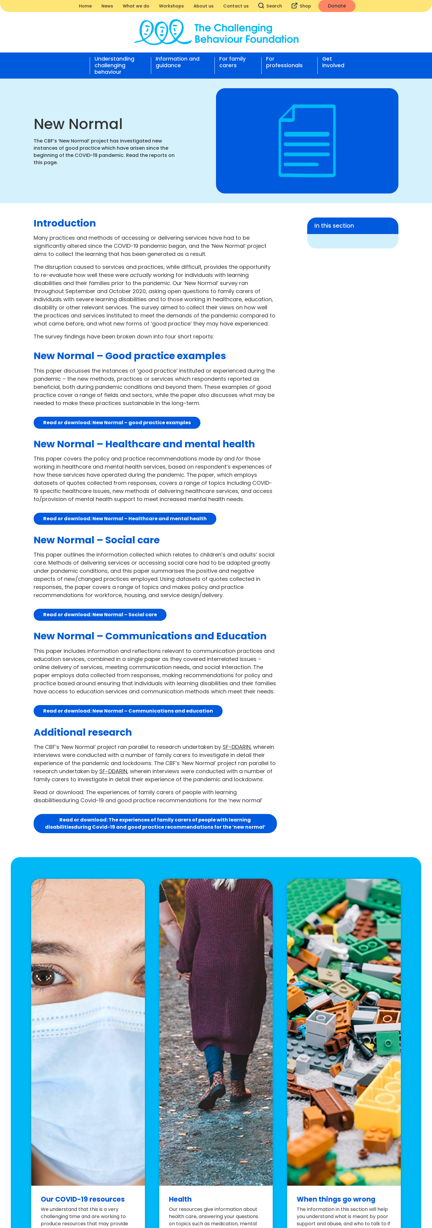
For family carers (232, 62)
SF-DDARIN (236, 747)
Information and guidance (178, 62)
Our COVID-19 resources (83, 1199)
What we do (136, 6)
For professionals (284, 62)
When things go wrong (336, 1199)
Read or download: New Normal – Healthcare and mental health (125, 518)
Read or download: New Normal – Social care (100, 614)
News (107, 6)
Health (180, 1199)
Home (85, 6)
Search (270, 6)
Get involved (333, 62)
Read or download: (155, 823)
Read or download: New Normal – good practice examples (117, 422)
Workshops (171, 6)
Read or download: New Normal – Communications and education (128, 710)
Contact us (236, 6)
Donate (337, 5)
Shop (301, 6)
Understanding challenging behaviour (114, 65)
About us (204, 6)
